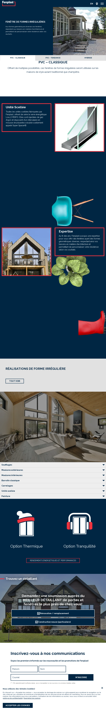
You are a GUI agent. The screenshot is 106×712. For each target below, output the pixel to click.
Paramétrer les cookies (31, 698)
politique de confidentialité (13, 698)
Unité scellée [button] (8, 491)
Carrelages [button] (7, 486)
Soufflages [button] (7, 465)
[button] (102, 3)
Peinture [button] (6, 496)
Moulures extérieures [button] (12, 470)
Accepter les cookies (18, 705)
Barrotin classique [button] (11, 480)
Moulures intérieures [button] (12, 475)
